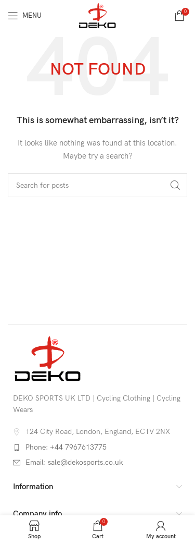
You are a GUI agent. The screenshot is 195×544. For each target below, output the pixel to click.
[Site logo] (97, 14)
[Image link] (48, 358)
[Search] (97, 185)
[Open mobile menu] (25, 15)
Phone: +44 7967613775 (66, 447)
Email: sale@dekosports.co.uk (74, 462)
